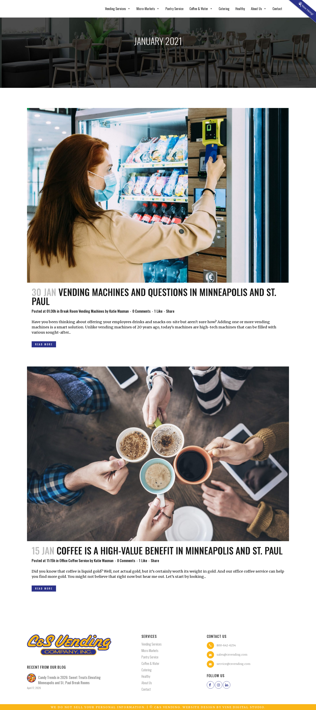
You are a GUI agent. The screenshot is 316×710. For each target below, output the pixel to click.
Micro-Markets (147, 9)
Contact (277, 8)
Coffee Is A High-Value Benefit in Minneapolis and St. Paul (170, 550)
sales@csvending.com (232, 654)
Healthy (240, 8)
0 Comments (141, 311)
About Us (258, 9)
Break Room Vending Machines (82, 311)
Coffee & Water (201, 9)
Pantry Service (174, 8)
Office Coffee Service (74, 560)
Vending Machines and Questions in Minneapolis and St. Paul (154, 296)
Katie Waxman (119, 311)
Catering (224, 8)
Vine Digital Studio (243, 707)
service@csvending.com (234, 664)
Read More (44, 344)
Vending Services (117, 9)
